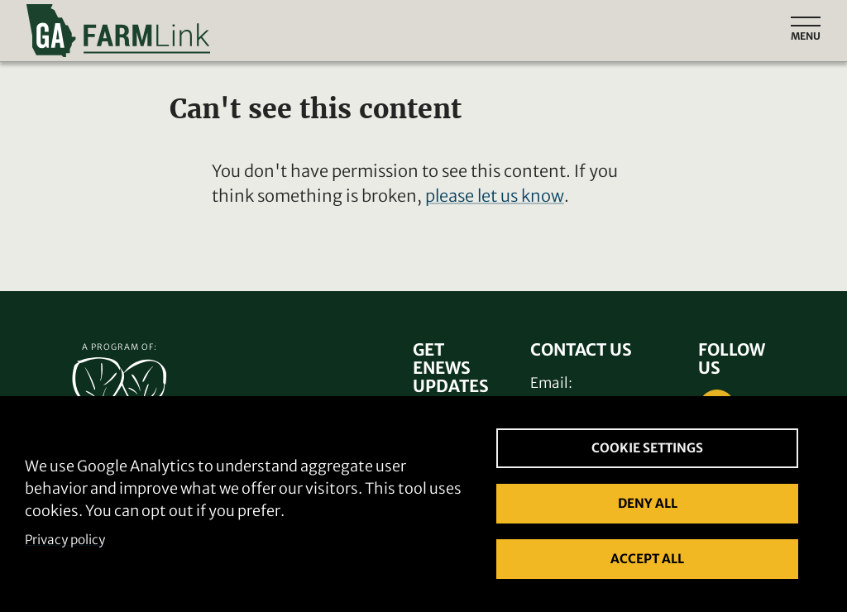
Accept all (647, 559)
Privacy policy (65, 539)
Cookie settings (647, 448)
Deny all (647, 503)
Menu (806, 36)
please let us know (494, 195)
